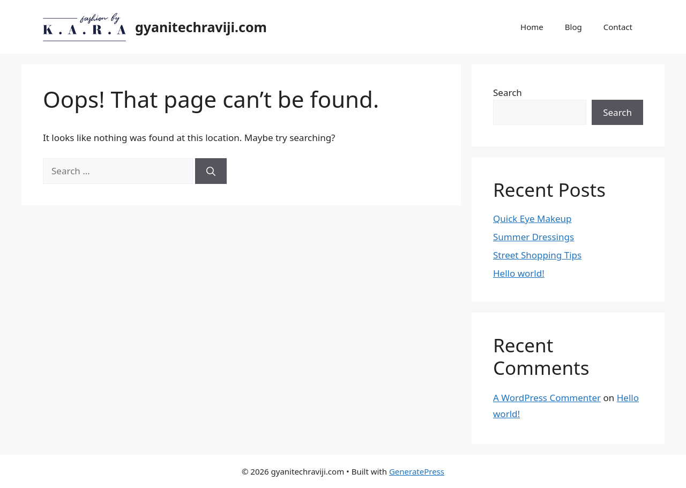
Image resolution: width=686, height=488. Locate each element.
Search (507, 92)
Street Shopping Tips (537, 255)
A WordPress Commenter (547, 397)
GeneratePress (416, 471)
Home (531, 26)
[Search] (211, 171)
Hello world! (519, 273)
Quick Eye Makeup (532, 218)
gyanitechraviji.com (201, 27)
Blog (573, 26)
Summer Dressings (533, 237)
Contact (617, 26)
